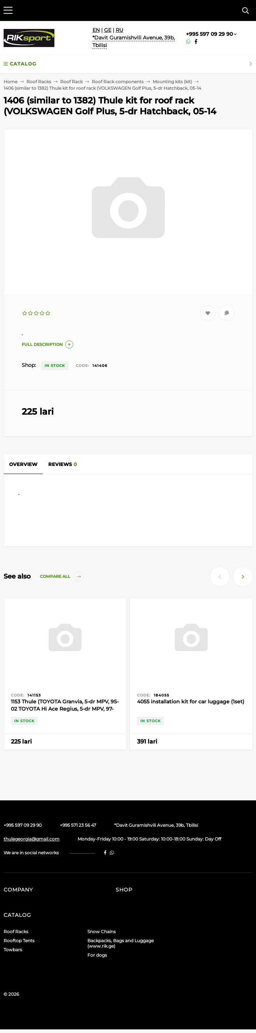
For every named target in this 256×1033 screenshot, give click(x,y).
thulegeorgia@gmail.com (31, 839)
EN (96, 30)
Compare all (62, 576)
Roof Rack (71, 81)
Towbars (13, 949)
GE (107, 30)
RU (119, 30)
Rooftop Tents (19, 940)
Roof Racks (38, 81)
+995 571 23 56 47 (78, 825)
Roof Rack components (118, 81)
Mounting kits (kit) (172, 81)
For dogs (97, 955)
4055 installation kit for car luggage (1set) (190, 701)
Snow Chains (101, 931)
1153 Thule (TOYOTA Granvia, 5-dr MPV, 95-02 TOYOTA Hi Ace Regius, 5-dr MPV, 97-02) (65, 708)
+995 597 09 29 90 (209, 34)
